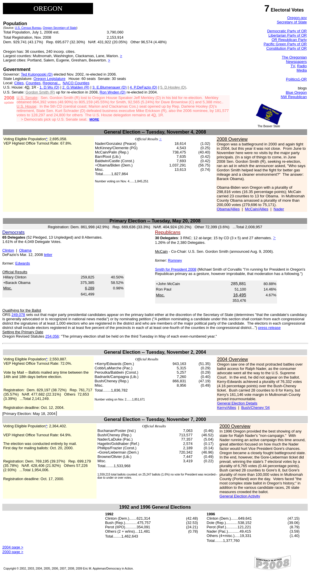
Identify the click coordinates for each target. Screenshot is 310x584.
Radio (302, 66)
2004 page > (12, 547)
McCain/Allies (256, 209)
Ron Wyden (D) (112, 92)
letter (48, 254)
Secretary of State (292, 22)
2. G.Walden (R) (75, 87)
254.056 (52, 336)
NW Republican (294, 97)
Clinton (8, 250)
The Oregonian (294, 57)
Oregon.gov (297, 18)
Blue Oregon (296, 92)
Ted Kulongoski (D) (37, 74)
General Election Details (237, 403)
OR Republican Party (289, 40)
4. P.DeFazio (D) (143, 87)
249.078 (18, 314)
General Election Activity (240, 496)
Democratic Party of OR (287, 31)
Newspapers (296, 61)
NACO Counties (76, 83)
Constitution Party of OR (286, 48)
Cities (19, 83)
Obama (25, 250)
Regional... (52, 83)
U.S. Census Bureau (28, 27)
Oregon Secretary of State (59, 27)
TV (292, 66)
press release (269, 327)
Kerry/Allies (226, 407)
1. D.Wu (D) (49, 87)
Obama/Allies (228, 209)
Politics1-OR (296, 79)
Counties (33, 83)
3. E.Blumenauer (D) (109, 87)
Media (302, 70)
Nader (279, 209)
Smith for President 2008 (175, 269)
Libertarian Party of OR (287, 35)
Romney (175, 260)
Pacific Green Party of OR (285, 44)
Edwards (22, 263)
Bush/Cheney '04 (255, 407)
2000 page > (12, 552)
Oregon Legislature (50, 78)
